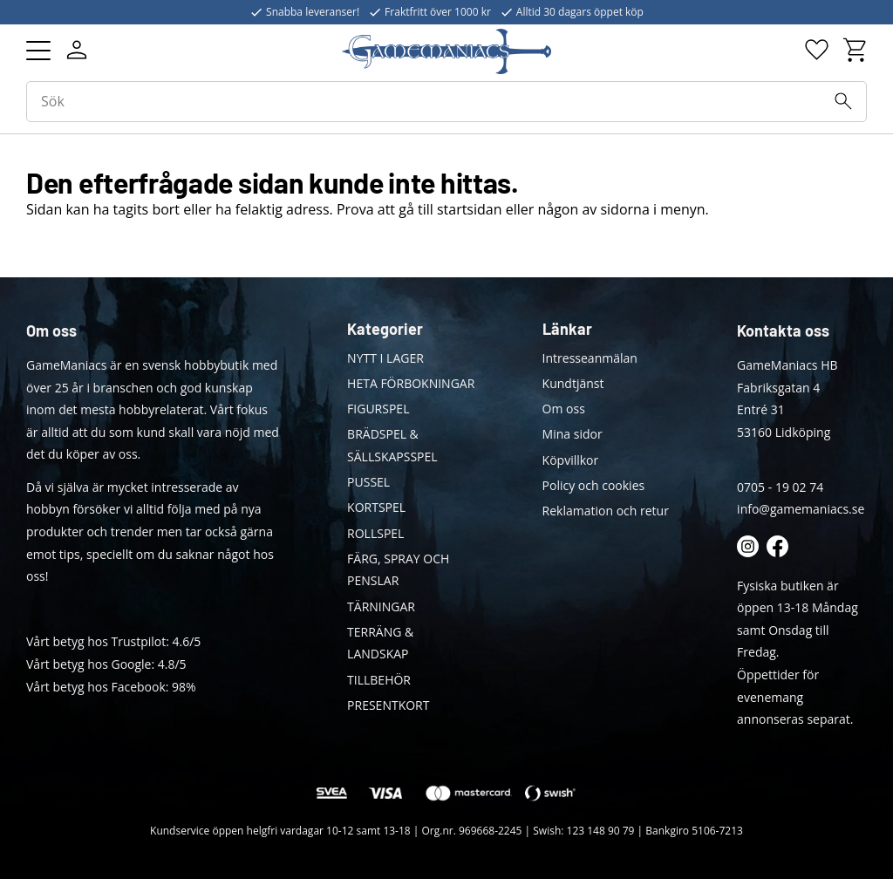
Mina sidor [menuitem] (572, 434)
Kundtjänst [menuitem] (573, 383)
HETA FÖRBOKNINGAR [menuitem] (410, 383)
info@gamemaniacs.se (800, 509)
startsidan (469, 209)
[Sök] (843, 101)
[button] (38, 51)
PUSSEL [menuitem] (368, 482)
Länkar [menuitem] (567, 329)
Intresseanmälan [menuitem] (589, 358)
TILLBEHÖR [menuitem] (379, 679)
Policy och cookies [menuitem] (593, 485)
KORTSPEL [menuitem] (376, 507)
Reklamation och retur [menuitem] (605, 510)
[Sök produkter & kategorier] (446, 102)
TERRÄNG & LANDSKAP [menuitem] (380, 643)
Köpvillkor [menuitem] (570, 460)
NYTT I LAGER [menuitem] (385, 358)
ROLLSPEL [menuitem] (375, 533)
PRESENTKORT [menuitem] (388, 705)
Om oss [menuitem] (563, 408)
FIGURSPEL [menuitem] (378, 408)
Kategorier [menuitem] (385, 329)
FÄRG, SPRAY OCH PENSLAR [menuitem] (398, 569)
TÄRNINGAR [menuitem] (381, 606)
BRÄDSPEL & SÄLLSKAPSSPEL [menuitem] (392, 445)
